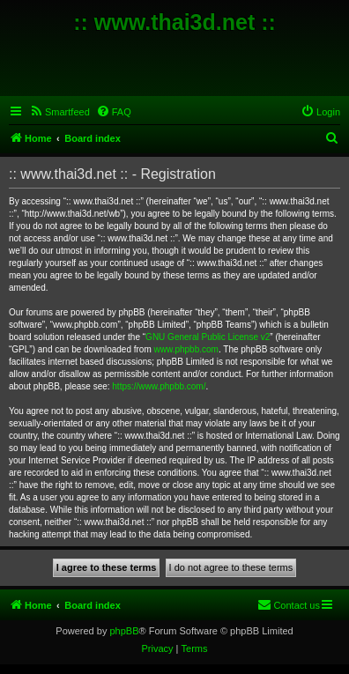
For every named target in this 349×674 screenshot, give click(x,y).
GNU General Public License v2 (207, 337)
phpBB (123, 631)
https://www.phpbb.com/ (158, 386)
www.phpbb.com (186, 349)
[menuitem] (59, 111)
